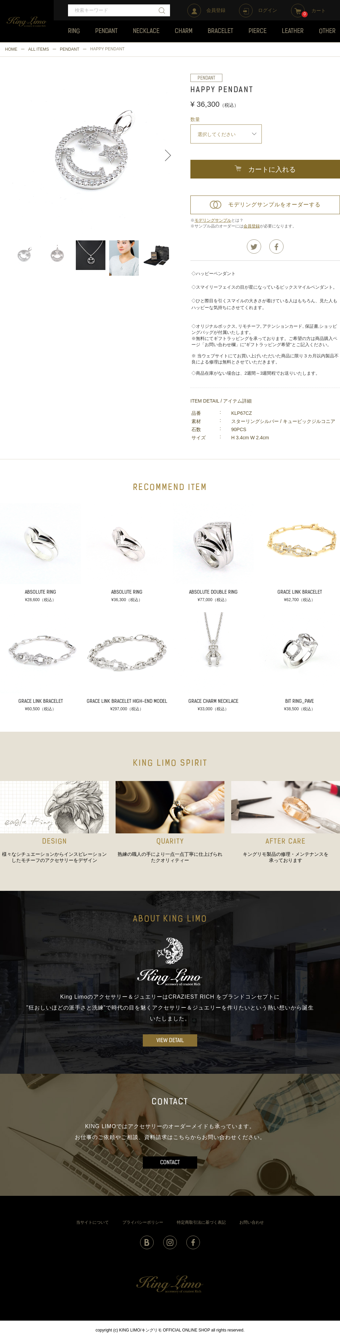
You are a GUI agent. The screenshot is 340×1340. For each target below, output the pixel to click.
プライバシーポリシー (142, 1222)
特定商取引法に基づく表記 (201, 1222)
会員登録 (251, 226)
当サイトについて (92, 1222)
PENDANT (69, 49)
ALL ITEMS (38, 49)
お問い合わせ (251, 1222)
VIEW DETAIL (170, 1041)
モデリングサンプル (212, 220)
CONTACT (170, 1163)
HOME (11, 49)
